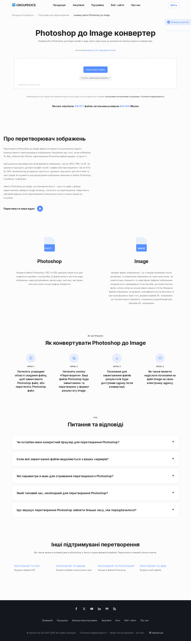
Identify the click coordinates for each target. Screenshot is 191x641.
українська (157, 632)
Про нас (135, 5)
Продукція (59, 5)
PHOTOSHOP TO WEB (153, 566)
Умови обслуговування (122, 632)
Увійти (173, 5)
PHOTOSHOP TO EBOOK (70, 566)
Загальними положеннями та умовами (122, 96)
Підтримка (97, 5)
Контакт (140, 632)
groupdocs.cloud (107, 50)
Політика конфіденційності (152, 96)
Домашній (47, 620)
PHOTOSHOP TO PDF (27, 566)
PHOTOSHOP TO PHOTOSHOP (116, 566)
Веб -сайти (117, 5)
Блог (117, 620)
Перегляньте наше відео (19, 208)
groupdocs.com (92, 50)
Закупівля (78, 5)
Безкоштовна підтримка (84, 620)
